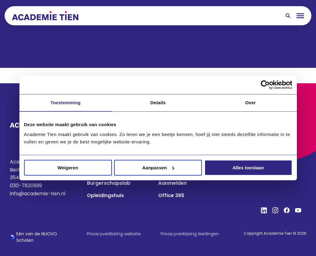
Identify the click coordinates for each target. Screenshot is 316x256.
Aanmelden (172, 183)
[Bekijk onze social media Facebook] (287, 210)
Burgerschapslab (108, 183)
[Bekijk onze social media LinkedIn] (264, 210)
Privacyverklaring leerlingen (190, 234)
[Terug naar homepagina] (45, 15)
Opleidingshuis (105, 195)
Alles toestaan (248, 167)
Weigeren (67, 167)
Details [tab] (158, 102)
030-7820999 (26, 185)
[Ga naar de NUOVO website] (42, 237)
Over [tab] (250, 102)
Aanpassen (158, 167)
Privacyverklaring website (114, 234)
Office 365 (171, 195)
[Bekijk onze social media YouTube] (298, 210)
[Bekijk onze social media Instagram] (275, 210)
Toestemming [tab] (66, 102)
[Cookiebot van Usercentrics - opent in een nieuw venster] (265, 84)
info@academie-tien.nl (37, 193)
